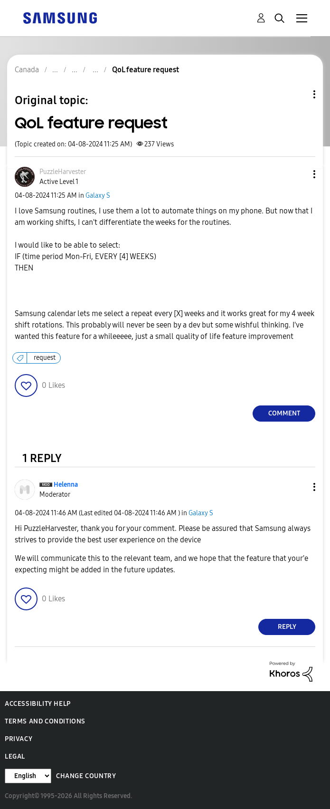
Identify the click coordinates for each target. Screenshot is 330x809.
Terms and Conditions (45, 721)
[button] (299, 174)
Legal (15, 756)
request (45, 358)
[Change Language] (28, 776)
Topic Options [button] (298, 94)
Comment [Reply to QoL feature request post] (284, 413)
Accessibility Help (38, 704)
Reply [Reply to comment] (287, 627)
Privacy (18, 739)
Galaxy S (97, 196)
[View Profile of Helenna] (66, 485)
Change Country (86, 776)
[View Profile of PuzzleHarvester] (62, 172)
